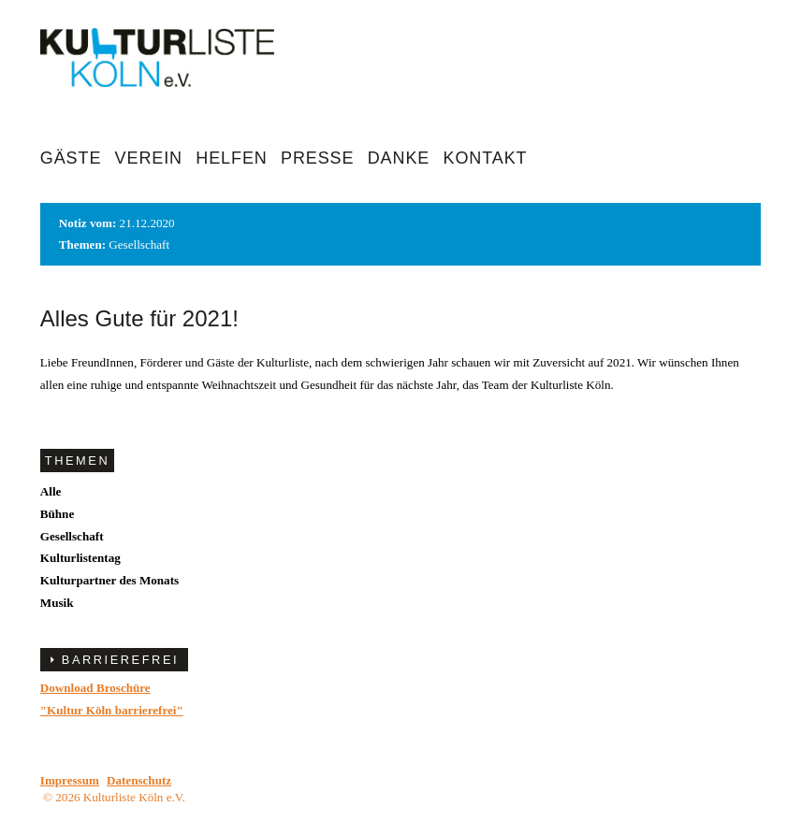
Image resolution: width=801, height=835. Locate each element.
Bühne (57, 514)
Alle (51, 491)
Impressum (69, 780)
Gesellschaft (72, 536)
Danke (399, 158)
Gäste (71, 158)
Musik (57, 603)
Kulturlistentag (80, 558)
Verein (148, 158)
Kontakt (486, 158)
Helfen (231, 158)
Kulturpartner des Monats (109, 580)
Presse (317, 158)
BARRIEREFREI (120, 660)
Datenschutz (139, 780)
